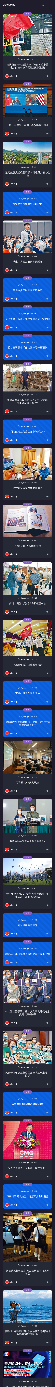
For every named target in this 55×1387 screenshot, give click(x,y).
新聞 (27, 14)
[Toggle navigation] (50, 5)
